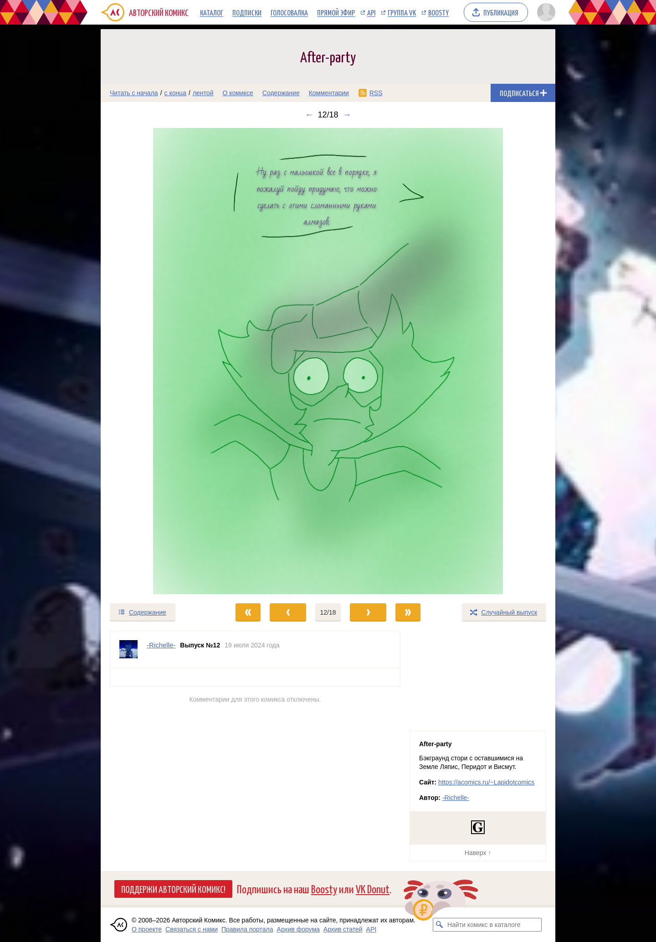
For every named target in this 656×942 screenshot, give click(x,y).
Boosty (438, 12)
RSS (376, 93)
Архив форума (298, 929)
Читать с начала (134, 93)
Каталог (211, 12)
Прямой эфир (336, 12)
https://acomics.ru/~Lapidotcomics (486, 782)
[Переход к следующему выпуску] (328, 361)
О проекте (147, 929)
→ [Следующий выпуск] (347, 114)
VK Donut (373, 888)
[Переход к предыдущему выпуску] (158, 361)
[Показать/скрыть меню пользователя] (544, 12)
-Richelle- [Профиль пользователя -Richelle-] (161, 645)
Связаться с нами (191, 929)
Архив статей (343, 929)
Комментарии (329, 93)
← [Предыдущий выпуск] (309, 114)
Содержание (281, 93)
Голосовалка (289, 12)
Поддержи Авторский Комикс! (173, 889)
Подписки (246, 12)
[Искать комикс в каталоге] (439, 924)
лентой (203, 93)
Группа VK (402, 12)
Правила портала (247, 929)
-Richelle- (455, 797)
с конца (175, 93)
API (371, 12)
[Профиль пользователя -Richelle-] (128, 649)
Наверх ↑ (478, 852)
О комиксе (237, 93)
